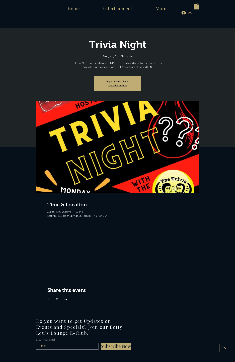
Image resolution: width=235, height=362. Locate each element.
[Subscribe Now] (116, 346)
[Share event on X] (57, 299)
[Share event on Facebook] (49, 299)
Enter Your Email (45, 339)
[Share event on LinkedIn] (65, 299)
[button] (196, 6)
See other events (117, 85)
